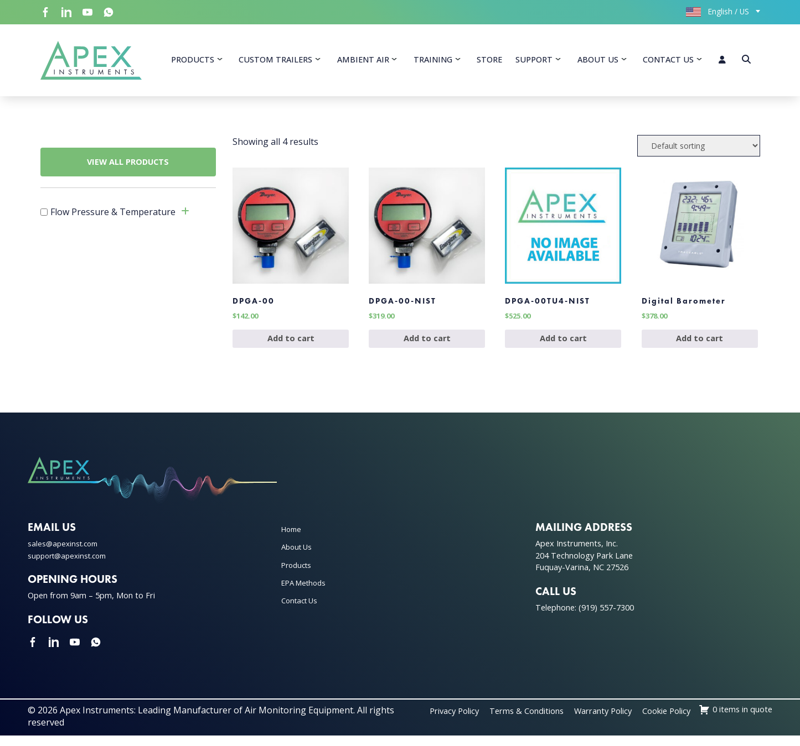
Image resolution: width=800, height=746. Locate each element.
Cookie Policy (745, 720)
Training (433, 61)
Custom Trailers (275, 61)
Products (192, 61)
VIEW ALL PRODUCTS (128, 165)
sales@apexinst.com (65, 553)
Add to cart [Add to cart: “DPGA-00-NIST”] (427, 348)
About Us (597, 61)
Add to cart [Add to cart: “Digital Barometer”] (700, 348)
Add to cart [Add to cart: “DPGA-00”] (291, 348)
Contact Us (668, 61)
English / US (717, 11)
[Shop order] (698, 149)
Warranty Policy (674, 720)
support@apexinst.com (71, 565)
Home (292, 539)
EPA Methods (306, 592)
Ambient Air (363, 61)
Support (534, 61)
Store (489, 61)
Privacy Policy (510, 720)
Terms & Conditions (590, 720)
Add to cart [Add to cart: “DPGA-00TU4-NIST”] (563, 348)
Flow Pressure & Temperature (113, 215)
